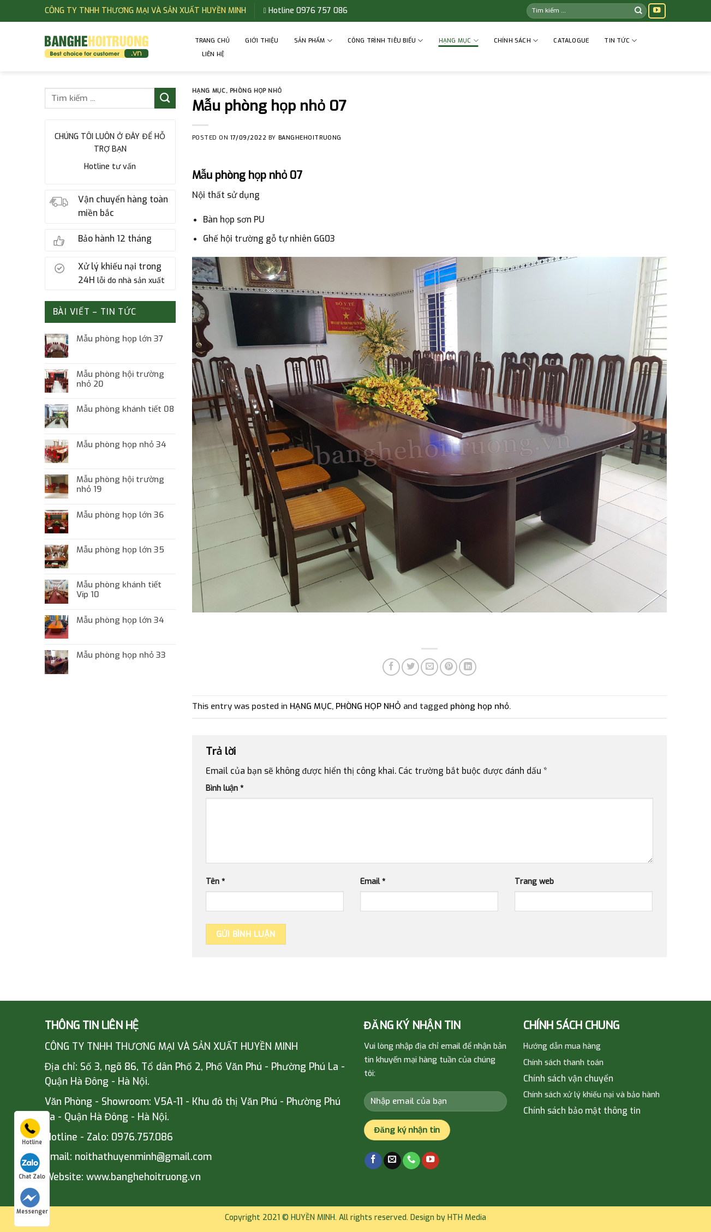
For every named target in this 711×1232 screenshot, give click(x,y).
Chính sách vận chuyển (568, 1078)
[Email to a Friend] (429, 667)
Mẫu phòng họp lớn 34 (120, 620)
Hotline (31, 1132)
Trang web (534, 881)
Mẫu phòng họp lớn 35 (120, 550)
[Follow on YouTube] (657, 11)
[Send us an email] (392, 1161)
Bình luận (225, 788)
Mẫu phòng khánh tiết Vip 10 (119, 589)
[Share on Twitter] (410, 667)
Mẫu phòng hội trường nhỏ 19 (120, 484)
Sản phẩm (313, 40)
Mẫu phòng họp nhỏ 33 (121, 655)
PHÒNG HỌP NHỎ (256, 91)
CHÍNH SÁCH (516, 40)
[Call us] (411, 1161)
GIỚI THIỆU (261, 41)
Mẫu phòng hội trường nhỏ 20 (120, 379)
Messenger (31, 1201)
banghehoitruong (310, 138)
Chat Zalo (32, 1166)
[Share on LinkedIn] (467, 667)
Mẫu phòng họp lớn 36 (120, 515)
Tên (215, 881)
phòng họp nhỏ (479, 706)
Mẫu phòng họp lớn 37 (119, 339)
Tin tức (620, 40)
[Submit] (638, 11)
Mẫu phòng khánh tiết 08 (125, 409)
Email (372, 881)
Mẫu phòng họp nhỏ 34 (121, 444)
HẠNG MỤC (459, 40)
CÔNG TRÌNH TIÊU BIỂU (385, 40)
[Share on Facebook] (391, 667)
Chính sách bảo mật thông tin (582, 1110)
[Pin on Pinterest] (448, 667)
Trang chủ (212, 41)
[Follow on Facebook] (373, 1161)
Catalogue (571, 41)
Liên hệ (213, 54)
